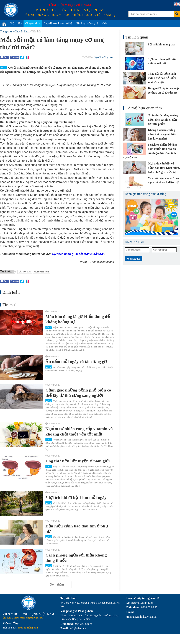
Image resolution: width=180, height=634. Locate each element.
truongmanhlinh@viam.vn (141, 616)
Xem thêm (57, 584)
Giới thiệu (16, 23)
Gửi (4, 57)
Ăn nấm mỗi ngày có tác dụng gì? (76, 361)
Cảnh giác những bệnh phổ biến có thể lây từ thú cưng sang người (78, 393)
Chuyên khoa (32, 23)
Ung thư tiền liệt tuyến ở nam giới (77, 461)
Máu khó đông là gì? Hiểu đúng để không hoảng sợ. (77, 319)
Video (105, 23)
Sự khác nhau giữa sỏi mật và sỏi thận (78, 254)
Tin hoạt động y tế (87, 23)
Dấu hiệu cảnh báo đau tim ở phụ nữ (76, 529)
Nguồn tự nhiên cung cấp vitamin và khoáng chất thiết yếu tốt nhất (79, 431)
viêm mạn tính (41, 272)
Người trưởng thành (104, 57)
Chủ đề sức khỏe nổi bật (58, 23)
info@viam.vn (77, 628)
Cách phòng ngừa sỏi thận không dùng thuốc (76, 558)
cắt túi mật (25, 272)
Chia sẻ (15, 57)
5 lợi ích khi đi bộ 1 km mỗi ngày (76, 497)
